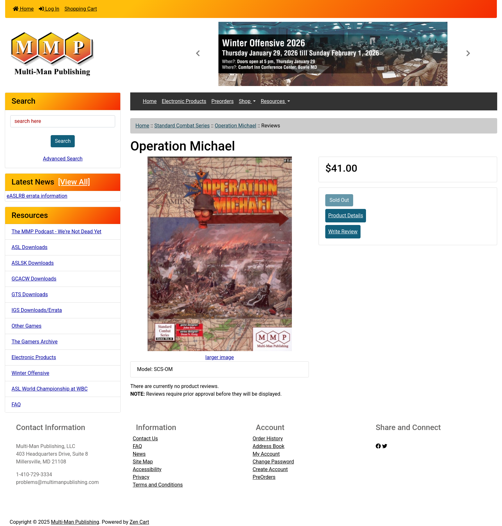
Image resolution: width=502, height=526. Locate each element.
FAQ (16, 404)
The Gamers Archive (35, 342)
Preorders (222, 101)
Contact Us (145, 438)
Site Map (143, 462)
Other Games (26, 326)
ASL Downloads (29, 247)
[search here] (62, 121)
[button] (198, 54)
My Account (266, 454)
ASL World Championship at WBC (50, 389)
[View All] (74, 181)
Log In (49, 9)
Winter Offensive (30, 373)
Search (63, 141)
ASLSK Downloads (33, 263)
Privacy (141, 477)
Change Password (273, 462)
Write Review (342, 232)
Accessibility (147, 469)
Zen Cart (139, 522)
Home (23, 9)
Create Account (270, 469)
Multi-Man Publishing (75, 522)
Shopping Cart (80, 9)
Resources (273, 101)
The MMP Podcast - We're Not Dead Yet (56, 232)
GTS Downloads (30, 294)
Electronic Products (34, 357)
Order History (268, 438)
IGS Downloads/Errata (37, 310)
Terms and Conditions (158, 485)
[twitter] (384, 446)
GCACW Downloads (34, 279)
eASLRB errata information (37, 196)
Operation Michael (235, 126)
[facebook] (378, 446)
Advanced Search (63, 159)
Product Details (345, 215)
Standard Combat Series (182, 126)
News (139, 454)
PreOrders (264, 477)
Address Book (269, 446)
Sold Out (339, 200)
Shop (245, 101)
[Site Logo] (87, 53)
